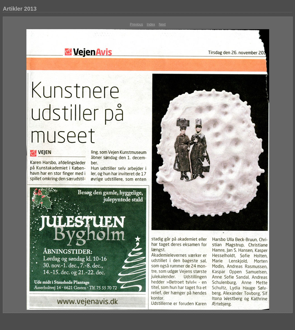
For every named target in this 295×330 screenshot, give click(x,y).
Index (151, 24)
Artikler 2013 (20, 9)
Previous (136, 24)
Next (162, 24)
